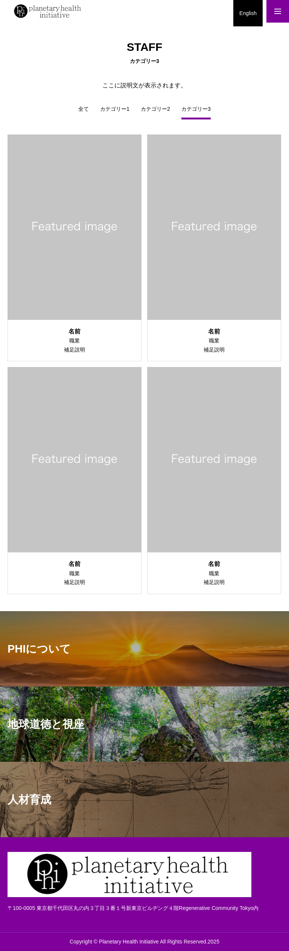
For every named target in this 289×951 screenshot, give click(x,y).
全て (83, 109)
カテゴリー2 (155, 109)
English (248, 13)
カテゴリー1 (114, 109)
